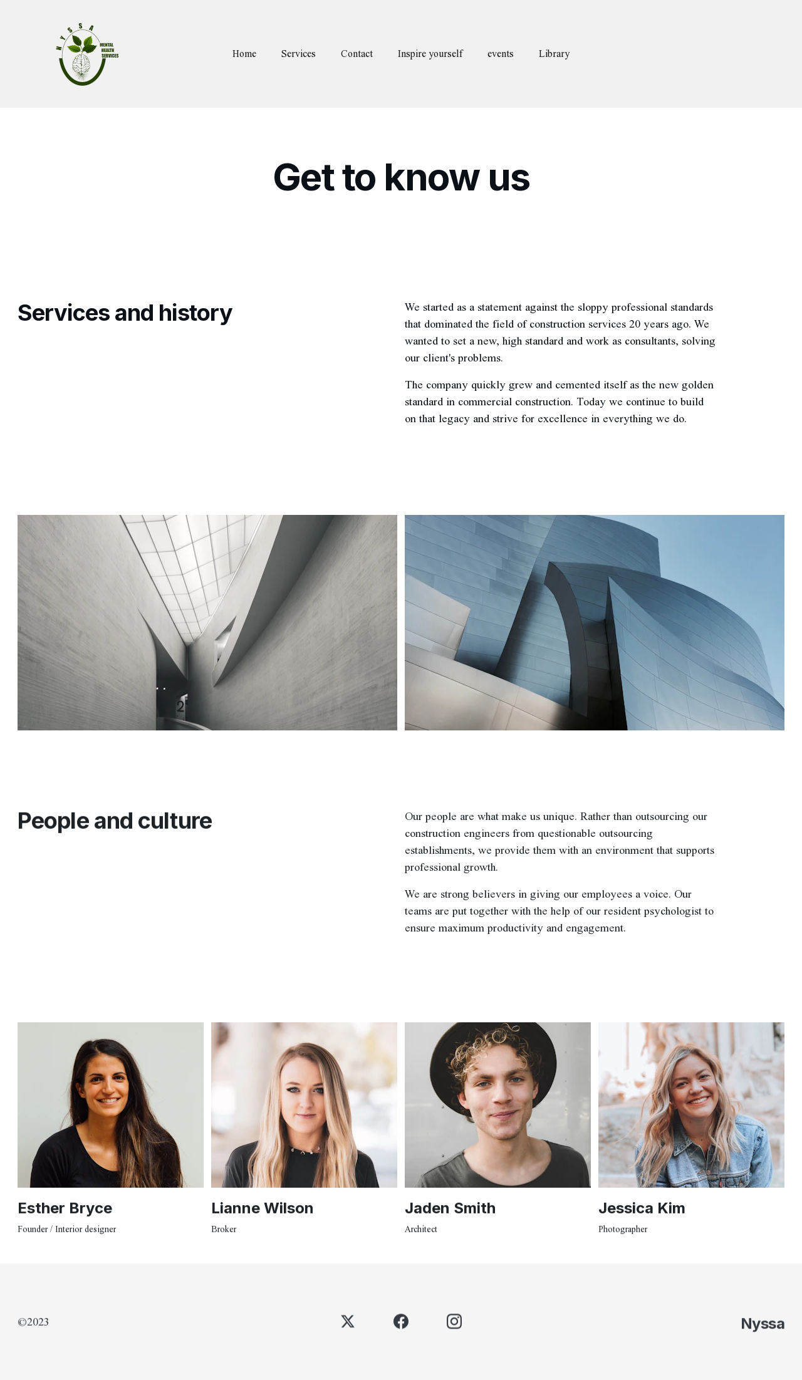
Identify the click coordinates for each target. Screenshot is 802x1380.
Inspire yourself (430, 53)
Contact (357, 53)
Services (298, 53)
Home (244, 53)
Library (554, 53)
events (500, 53)
